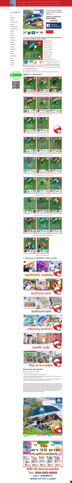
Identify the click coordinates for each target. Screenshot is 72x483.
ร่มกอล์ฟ (57, 2)
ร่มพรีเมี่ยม (24, 2)
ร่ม (21, 2)
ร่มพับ (46, 4)
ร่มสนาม (18, 4)
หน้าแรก (18, 2)
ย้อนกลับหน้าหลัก (49, 31)
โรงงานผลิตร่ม (23, 4)
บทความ (49, 4)
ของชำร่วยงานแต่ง (34, 2)
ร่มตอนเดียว (34, 4)
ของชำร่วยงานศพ (46, 2)
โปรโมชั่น (42, 4)
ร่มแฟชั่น (28, 2)
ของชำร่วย (40, 2)
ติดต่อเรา (59, 4)
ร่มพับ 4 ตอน (29, 4)
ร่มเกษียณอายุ (52, 2)
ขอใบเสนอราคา (54, 4)
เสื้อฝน (38, 4)
